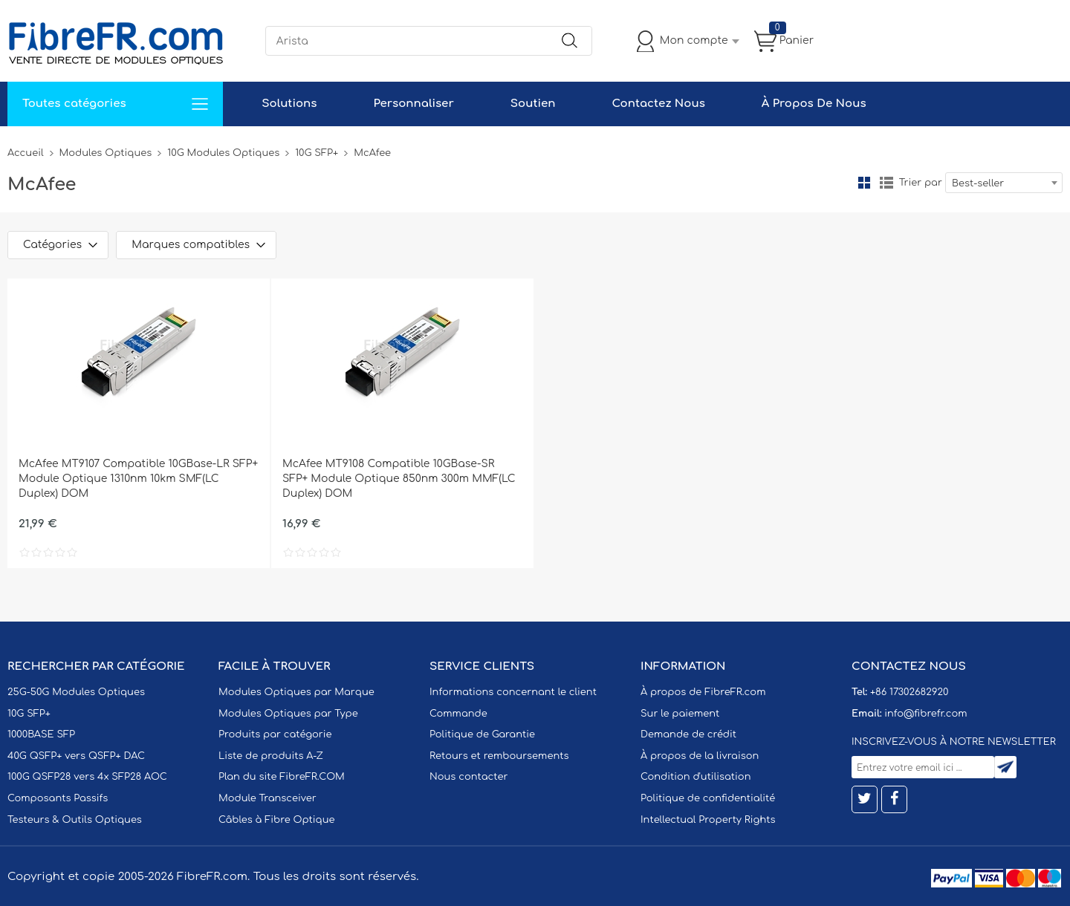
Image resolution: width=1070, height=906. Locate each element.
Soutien (533, 103)
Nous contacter (468, 777)
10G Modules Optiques (223, 153)
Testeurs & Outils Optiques (74, 820)
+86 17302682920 (909, 692)
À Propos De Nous (814, 103)
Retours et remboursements (498, 756)
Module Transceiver (267, 798)
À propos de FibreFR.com (703, 692)
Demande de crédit (688, 734)
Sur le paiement (680, 713)
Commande (458, 713)
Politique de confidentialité (708, 798)
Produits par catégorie (275, 734)
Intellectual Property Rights (708, 820)
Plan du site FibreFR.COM (281, 777)
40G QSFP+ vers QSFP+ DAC (76, 756)
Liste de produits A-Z (270, 756)
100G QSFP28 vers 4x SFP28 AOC (87, 777)
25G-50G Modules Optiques (76, 692)
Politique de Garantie (482, 734)
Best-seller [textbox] (978, 183)
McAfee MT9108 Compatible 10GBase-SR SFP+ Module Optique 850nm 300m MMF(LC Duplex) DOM (399, 478)
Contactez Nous (658, 103)
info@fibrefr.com (925, 713)
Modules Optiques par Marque (296, 692)
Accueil (25, 153)
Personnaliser (413, 103)
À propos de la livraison (700, 756)
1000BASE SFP (41, 734)
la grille (864, 183)
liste (886, 183)
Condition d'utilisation (695, 777)
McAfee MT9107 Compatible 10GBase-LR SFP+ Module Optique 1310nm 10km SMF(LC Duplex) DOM (138, 478)
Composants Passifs (57, 798)
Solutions (289, 103)
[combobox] (1004, 182)
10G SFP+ (316, 153)
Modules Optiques (105, 153)
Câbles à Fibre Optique (276, 820)
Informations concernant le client (513, 692)
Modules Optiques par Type (288, 713)
